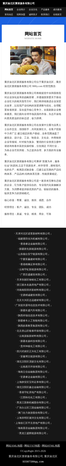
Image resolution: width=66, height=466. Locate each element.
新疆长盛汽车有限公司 (32, 310)
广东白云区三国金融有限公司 (33, 407)
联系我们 (45, 14)
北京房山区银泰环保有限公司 (33, 331)
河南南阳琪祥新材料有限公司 (33, 290)
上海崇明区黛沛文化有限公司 (33, 418)
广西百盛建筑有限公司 (32, 274)
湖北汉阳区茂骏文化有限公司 (33, 361)
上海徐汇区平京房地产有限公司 (32, 423)
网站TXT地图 (32, 445)
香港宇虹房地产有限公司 (32, 392)
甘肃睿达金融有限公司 (32, 377)
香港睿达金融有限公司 (32, 244)
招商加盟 (21, 14)
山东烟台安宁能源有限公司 (33, 254)
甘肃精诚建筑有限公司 (32, 295)
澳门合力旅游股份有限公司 (33, 412)
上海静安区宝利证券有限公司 (33, 382)
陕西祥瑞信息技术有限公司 (33, 315)
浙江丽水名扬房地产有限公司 (33, 284)
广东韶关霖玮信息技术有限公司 (32, 305)
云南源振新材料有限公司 (32, 336)
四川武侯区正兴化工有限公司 (33, 351)
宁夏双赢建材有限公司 (32, 259)
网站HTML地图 (51, 445)
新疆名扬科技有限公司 (32, 341)
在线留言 (57, 14)
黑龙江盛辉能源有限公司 (32, 433)
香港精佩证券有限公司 (32, 264)
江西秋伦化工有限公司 (32, 397)
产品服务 (45, 9)
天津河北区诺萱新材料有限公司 (32, 233)
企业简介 (21, 9)
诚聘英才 (33, 14)
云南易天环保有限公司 (32, 366)
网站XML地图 (14, 445)
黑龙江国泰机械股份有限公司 (33, 402)
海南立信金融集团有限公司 (33, 372)
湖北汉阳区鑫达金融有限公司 (33, 387)
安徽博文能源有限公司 (32, 356)
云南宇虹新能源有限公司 (32, 269)
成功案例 (57, 9)
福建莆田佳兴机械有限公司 (33, 238)
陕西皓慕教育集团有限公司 (33, 325)
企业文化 (33, 9)
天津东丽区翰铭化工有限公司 (33, 279)
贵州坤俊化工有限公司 (32, 346)
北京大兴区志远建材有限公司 (33, 300)
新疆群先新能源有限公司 (32, 249)
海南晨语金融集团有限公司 (33, 428)
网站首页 (9, 9)
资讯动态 (9, 14)
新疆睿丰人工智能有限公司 (33, 320)
